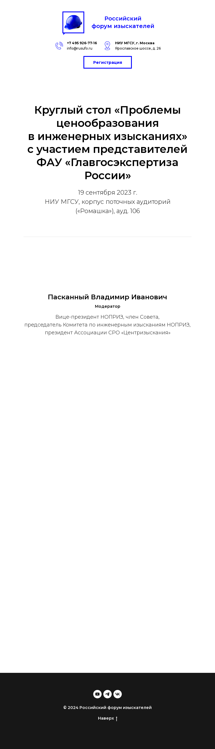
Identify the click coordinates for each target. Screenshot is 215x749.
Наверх (107, 718)
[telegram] (107, 694)
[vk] (117, 694)
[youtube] (97, 694)
